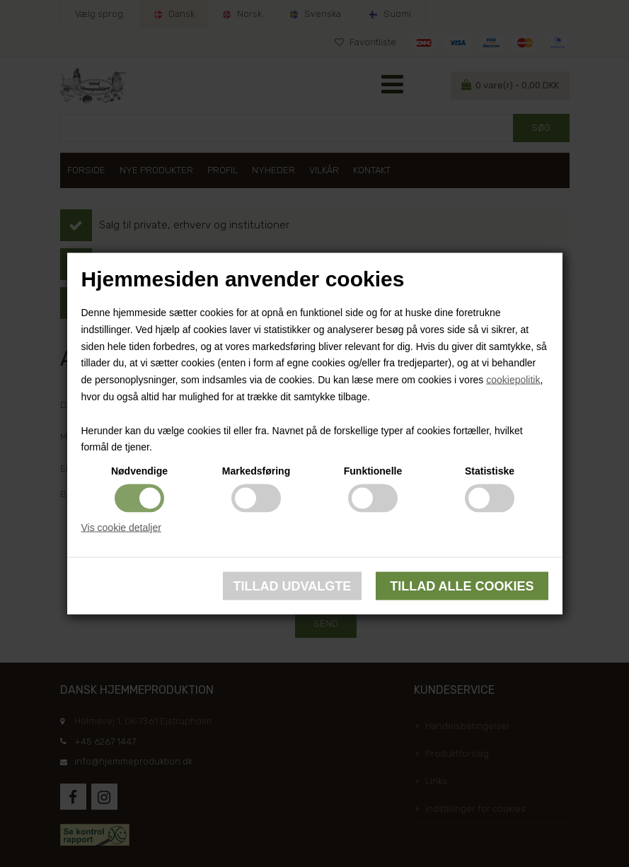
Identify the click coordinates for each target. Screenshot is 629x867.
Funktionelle (373, 471)
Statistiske (489, 471)
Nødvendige (139, 471)
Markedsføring (256, 471)
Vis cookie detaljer (121, 527)
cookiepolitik (513, 379)
